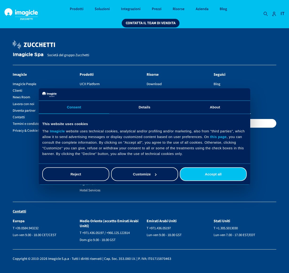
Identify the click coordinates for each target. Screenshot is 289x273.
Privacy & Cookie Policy (30, 130)
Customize (144, 174)
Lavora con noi (23, 104)
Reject (75, 174)
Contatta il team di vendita (151, 23)
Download (154, 84)
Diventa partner (24, 110)
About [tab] (215, 107)
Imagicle (57, 131)
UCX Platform (90, 84)
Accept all (213, 174)
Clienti (17, 90)
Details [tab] (144, 107)
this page (218, 137)
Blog (217, 84)
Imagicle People (24, 84)
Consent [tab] (74, 107)
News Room (21, 97)
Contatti (19, 117)
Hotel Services (90, 190)
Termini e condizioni (27, 123)
